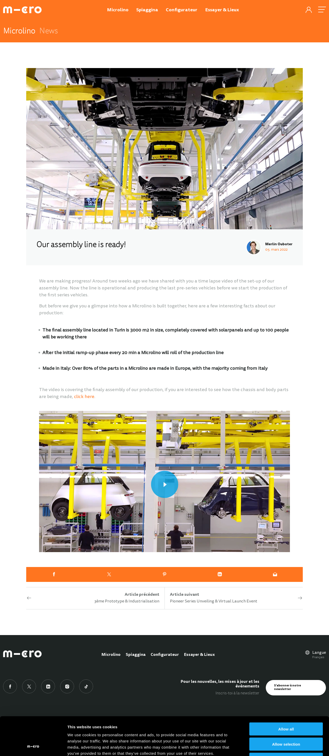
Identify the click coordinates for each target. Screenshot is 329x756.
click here (84, 397)
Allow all (286, 693)
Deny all (286, 723)
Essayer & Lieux (199, 655)
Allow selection (286, 708)
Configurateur (165, 655)
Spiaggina (135, 655)
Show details (270, 746)
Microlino (111, 655)
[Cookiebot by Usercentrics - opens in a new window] (33, 746)
